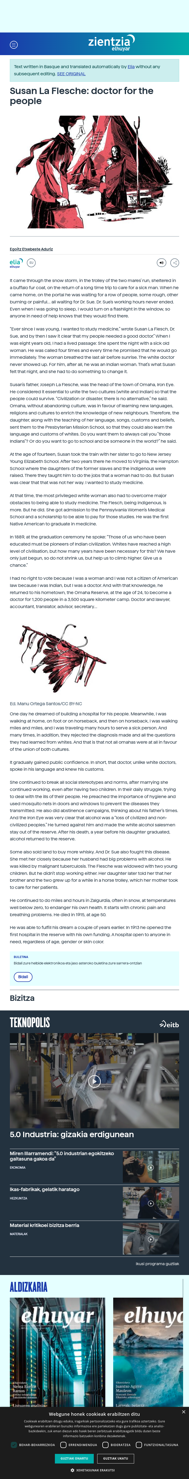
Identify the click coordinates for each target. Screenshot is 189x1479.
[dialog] (94, 1443)
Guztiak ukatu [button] (115, 1458)
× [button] (183, 1412)
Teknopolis (30, 1022)
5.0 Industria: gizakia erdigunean (72, 1134)
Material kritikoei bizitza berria (44, 1225)
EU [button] (31, 263)
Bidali (23, 977)
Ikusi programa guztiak (157, 1263)
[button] (14, 44)
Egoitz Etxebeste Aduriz (31, 249)
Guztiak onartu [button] (74, 1458)
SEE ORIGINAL (71, 73)
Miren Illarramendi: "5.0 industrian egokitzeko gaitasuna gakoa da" (62, 1156)
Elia (131, 66)
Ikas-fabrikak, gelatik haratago (44, 1189)
